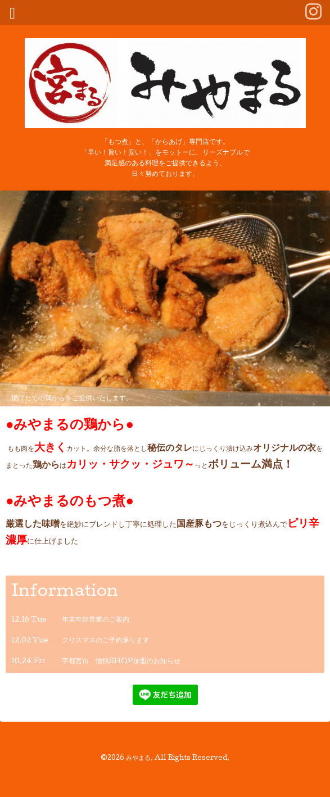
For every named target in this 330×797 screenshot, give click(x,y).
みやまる (138, 758)
